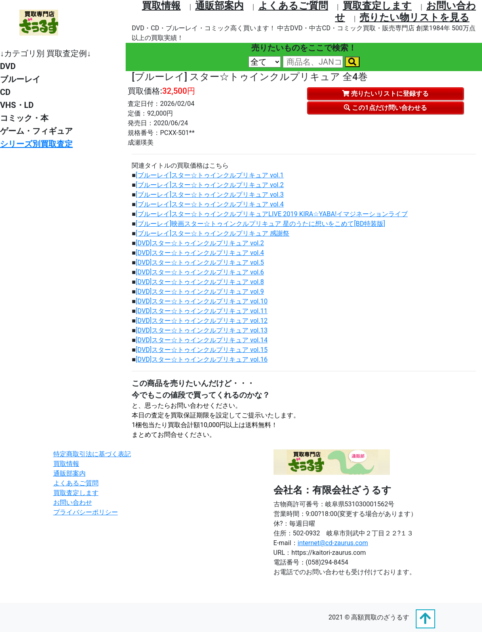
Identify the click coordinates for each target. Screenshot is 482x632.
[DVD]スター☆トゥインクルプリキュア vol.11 (201, 311)
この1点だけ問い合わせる (385, 108)
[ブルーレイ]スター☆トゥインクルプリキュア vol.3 (210, 194)
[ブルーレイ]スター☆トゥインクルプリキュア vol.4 (210, 204)
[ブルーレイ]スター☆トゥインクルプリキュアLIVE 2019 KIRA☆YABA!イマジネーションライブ (272, 214)
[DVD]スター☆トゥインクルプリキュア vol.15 (201, 350)
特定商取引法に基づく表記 (92, 454)
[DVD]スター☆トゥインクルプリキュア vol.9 (200, 291)
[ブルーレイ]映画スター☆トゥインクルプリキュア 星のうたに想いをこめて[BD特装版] (260, 224)
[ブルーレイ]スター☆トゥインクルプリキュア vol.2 (210, 185)
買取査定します (377, 5)
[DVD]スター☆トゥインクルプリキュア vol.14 (201, 340)
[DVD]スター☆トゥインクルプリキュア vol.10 (201, 301)
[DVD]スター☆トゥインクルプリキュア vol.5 (200, 262)
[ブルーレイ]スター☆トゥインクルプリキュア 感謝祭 (212, 233)
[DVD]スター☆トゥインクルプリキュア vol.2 (200, 243)
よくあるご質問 (293, 5)
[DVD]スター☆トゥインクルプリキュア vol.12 (201, 320)
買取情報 (161, 5)
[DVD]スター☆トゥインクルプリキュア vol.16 (201, 359)
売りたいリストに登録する (385, 93)
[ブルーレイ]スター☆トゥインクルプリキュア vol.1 (210, 175)
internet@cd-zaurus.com (333, 543)
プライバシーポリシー (85, 512)
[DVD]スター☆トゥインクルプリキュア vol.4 (200, 253)
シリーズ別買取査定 (36, 144)
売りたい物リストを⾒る (414, 17)
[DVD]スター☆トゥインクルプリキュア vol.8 (200, 282)
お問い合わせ (72, 502)
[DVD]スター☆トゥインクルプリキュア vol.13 (201, 330)
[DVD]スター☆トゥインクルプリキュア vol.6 (200, 272)
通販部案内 (219, 5)
